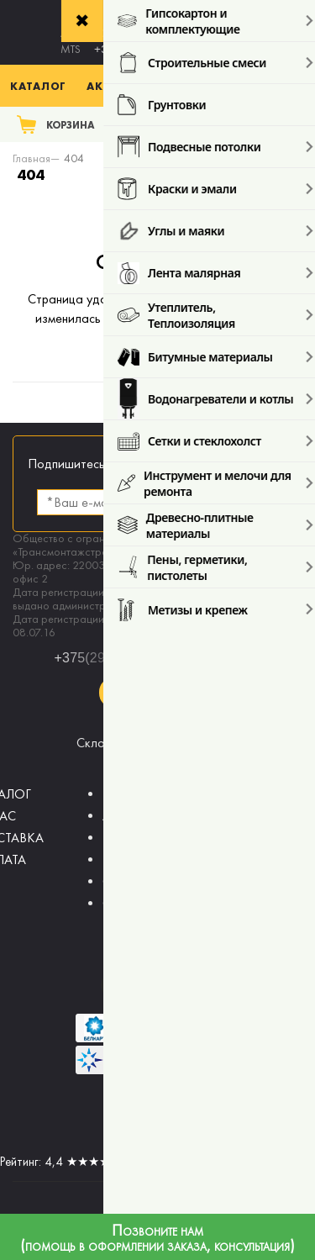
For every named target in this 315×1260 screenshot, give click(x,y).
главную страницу (157, 337)
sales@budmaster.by (158, 729)
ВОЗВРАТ (129, 794)
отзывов (228, 1161)
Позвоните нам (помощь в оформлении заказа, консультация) (157, 1239)
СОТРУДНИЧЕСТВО (160, 903)
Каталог (38, 85)
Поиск (278, 124)
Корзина (70, 125)
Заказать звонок (157, 692)
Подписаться (231, 502)
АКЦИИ (125, 816)
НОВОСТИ (133, 838)
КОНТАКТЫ (135, 859)
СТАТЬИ (125, 881)
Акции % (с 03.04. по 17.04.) (175, 85)
